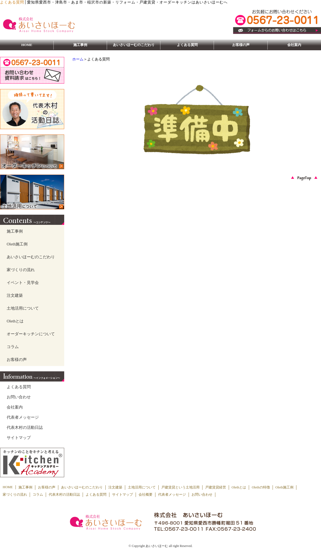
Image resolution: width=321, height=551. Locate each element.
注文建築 (15, 295)
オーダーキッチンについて (31, 334)
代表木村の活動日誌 (25, 427)
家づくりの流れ (21, 270)
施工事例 (80, 45)
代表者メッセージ (23, 417)
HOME (26, 45)
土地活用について (23, 308)
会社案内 (294, 45)
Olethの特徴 (261, 487)
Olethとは (15, 321)
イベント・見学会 (23, 282)
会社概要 (145, 494)
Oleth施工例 (17, 244)
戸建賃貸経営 (215, 487)
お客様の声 (241, 45)
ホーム (77, 59)
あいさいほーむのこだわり (134, 45)
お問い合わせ (19, 397)
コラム (13, 347)
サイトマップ (19, 438)
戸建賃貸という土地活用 (180, 487)
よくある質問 (187, 45)
